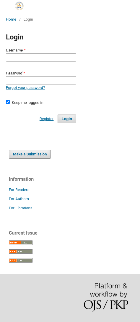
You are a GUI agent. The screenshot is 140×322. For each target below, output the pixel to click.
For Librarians (20, 208)
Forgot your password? (25, 87)
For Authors (19, 199)
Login (67, 119)
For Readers (19, 189)
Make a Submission (30, 154)
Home (11, 19)
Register (47, 119)
